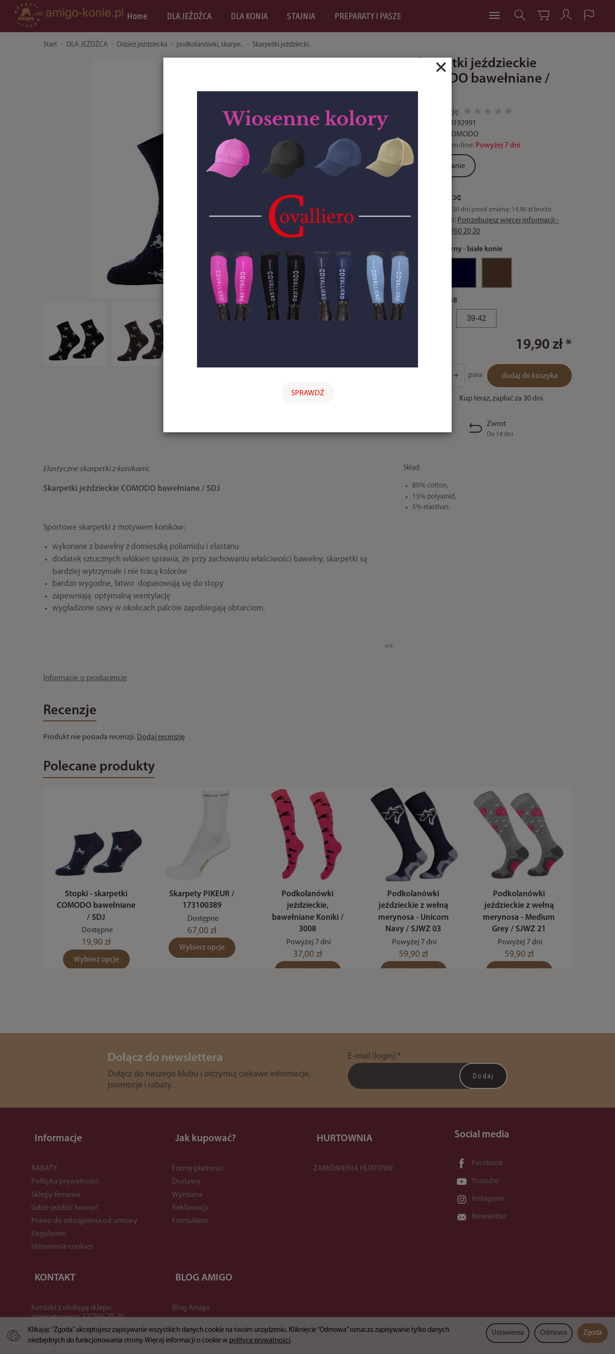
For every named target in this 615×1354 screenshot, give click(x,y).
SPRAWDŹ (307, 393)
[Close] (441, 67)
